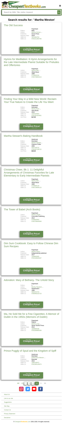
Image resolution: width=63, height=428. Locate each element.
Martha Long (35, 324)
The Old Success (13, 25)
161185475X (35, 37)
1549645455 (35, 256)
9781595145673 (37, 364)
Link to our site (8, 398)
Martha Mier (35, 70)
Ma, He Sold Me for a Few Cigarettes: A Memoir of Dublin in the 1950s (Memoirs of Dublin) (31, 315)
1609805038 (35, 329)
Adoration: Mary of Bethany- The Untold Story (29, 280)
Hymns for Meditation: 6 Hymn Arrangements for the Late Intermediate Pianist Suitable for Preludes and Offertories (31, 62)
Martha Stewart (36, 143)
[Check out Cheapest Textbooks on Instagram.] (21, 389)
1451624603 (35, 114)
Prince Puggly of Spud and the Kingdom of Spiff (30, 350)
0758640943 (35, 219)
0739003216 (35, 75)
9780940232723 (37, 293)
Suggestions (8, 402)
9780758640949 (37, 221)
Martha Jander (36, 214)
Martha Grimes (36, 32)
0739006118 (35, 186)
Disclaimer (7, 417)
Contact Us (7, 410)
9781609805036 (37, 330)
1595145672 (35, 362)
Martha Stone (36, 251)
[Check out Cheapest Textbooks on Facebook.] (40, 389)
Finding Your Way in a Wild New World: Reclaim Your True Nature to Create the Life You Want (30, 100)
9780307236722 (37, 149)
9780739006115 (37, 187)
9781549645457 (37, 258)
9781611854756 (37, 39)
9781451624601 (37, 115)
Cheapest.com (23, 421)
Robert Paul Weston (38, 357)
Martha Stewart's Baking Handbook (23, 135)
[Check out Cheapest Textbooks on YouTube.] (34, 389)
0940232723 (35, 292)
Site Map (6, 406)
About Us (7, 394)
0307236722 (35, 147)
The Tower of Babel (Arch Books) (22, 209)
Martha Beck (35, 109)
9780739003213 (37, 77)
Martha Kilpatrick (37, 287)
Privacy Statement (9, 414)
